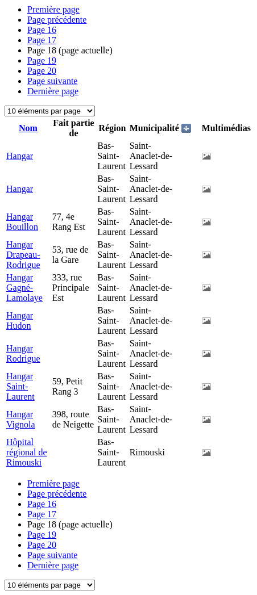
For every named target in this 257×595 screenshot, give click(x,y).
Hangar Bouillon (22, 222)
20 (41, 71)
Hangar (19, 156)
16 (41, 30)
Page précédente (56, 19)
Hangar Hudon (19, 320)
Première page (53, 9)
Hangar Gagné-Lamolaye (24, 288)
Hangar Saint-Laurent (20, 386)
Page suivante (52, 81)
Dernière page (52, 91)
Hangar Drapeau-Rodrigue (23, 255)
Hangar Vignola (20, 419)
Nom (28, 128)
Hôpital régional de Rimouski (26, 452)
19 (41, 60)
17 (41, 40)
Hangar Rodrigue (23, 353)
